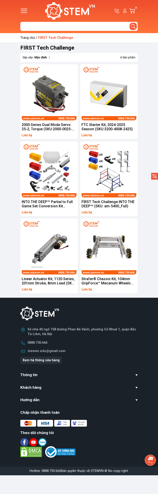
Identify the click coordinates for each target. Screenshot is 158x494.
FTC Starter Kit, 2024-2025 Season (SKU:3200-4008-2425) (107, 127)
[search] (133, 26)
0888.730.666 (37, 343)
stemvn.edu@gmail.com (46, 351)
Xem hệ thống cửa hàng (41, 360)
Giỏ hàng (136, 11)
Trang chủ (27, 38)
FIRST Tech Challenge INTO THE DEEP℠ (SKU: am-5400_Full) (108, 204)
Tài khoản (125, 11)
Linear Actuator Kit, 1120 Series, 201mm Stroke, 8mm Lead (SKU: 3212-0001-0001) (48, 283)
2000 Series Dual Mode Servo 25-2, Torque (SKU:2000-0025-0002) (47, 129)
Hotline (117, 11)
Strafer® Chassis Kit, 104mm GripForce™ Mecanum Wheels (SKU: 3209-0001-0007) (106, 283)
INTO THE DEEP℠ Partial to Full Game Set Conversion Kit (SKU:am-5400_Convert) (47, 206)
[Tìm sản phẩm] (79, 26)
